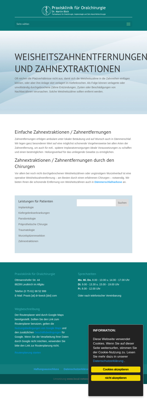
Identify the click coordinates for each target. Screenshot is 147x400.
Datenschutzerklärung (77, 369)
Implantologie (26, 207)
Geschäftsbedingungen (48, 332)
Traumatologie (26, 229)
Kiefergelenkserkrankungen (34, 212)
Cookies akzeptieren (116, 369)
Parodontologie (27, 218)
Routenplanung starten (28, 352)
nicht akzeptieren (115, 377)
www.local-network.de (80, 378)
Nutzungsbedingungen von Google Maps (38, 328)
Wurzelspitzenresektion (31, 235)
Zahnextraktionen (28, 241)
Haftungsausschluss (46, 369)
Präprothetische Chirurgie (33, 224)
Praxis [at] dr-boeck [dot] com (40, 295)
